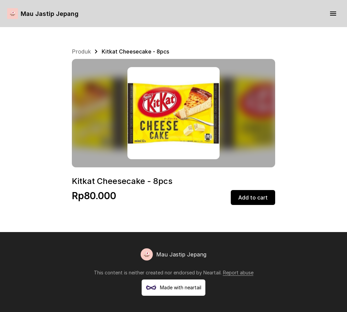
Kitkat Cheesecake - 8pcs (135, 51)
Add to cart (253, 197)
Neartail (212, 272)
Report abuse (238, 272)
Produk (81, 51)
